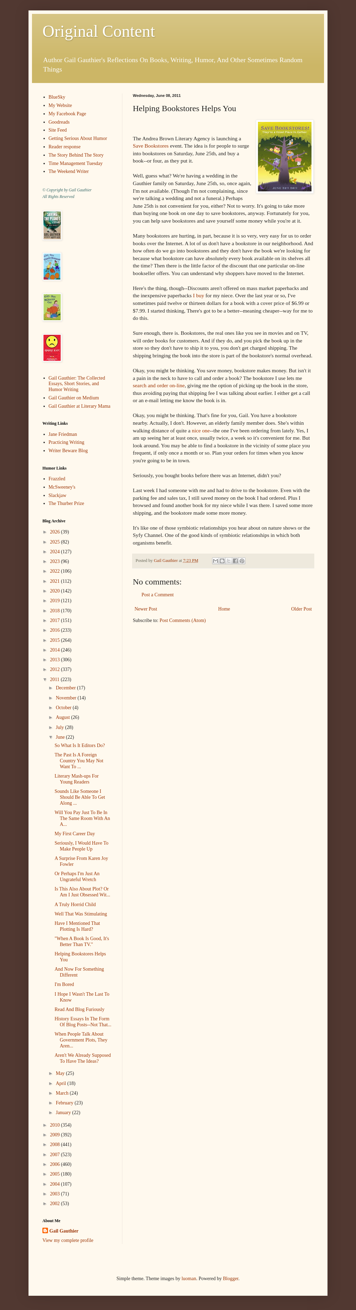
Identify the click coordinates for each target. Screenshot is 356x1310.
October (64, 707)
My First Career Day (75, 833)
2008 (55, 1144)
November (67, 697)
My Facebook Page (67, 113)
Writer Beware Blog (68, 450)
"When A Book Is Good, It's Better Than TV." (82, 941)
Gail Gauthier (64, 1231)
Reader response (65, 146)
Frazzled (57, 478)
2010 (55, 1125)
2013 (55, 659)
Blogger (230, 1278)
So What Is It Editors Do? (80, 745)
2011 (55, 679)
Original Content (98, 31)
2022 (55, 571)
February (65, 1102)
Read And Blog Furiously (80, 1009)
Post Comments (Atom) (183, 620)
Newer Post (146, 609)
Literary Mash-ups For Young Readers (77, 779)
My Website (60, 105)
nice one (201, 430)
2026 (55, 531)
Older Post (301, 609)
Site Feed (58, 130)
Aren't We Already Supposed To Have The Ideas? (83, 1058)
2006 (55, 1164)
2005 (55, 1174)
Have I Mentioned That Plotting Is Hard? (77, 926)
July (60, 727)
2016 (55, 630)
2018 (55, 610)
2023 (55, 561)
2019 (55, 600)
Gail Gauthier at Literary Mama (80, 406)
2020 (55, 591)
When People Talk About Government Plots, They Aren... (81, 1039)
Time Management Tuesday (76, 163)
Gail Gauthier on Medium (74, 397)
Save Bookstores (151, 146)
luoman (188, 1278)
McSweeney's (62, 487)
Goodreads (59, 122)
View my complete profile (68, 1240)
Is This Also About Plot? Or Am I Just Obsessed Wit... (82, 891)
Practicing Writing (66, 442)
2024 (55, 551)
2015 (55, 640)
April (61, 1083)
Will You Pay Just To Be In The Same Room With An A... (82, 818)
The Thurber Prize (66, 503)
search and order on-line (159, 385)
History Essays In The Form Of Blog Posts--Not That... (83, 1021)
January (64, 1112)
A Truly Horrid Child (75, 904)
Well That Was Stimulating (81, 914)
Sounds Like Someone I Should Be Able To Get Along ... (80, 797)
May (61, 1073)
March (63, 1093)
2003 (55, 1193)
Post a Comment (157, 594)
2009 (55, 1134)
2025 (55, 542)
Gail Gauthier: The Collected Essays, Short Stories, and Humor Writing (77, 383)
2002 (55, 1203)
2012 (55, 669)
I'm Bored (64, 984)
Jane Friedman (63, 434)
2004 (55, 1184)
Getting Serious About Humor (78, 138)
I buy (198, 295)
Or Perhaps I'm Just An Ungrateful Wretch (77, 876)
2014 (55, 650)
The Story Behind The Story (76, 155)
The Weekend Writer (69, 171)
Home (224, 609)
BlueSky (57, 97)
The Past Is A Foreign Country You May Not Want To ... (79, 760)
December (66, 687)
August (63, 717)
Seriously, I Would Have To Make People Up (81, 846)
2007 (55, 1154)
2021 (55, 581)
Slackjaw (57, 495)
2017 (55, 620)
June (61, 737)
